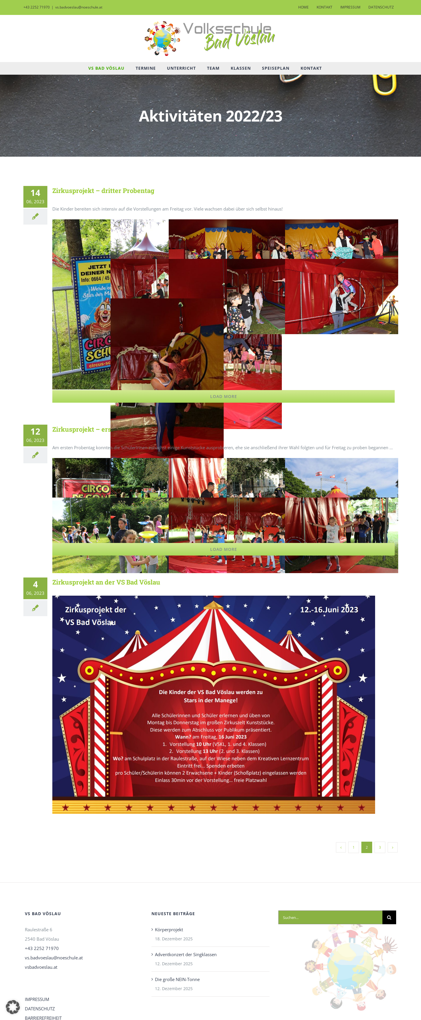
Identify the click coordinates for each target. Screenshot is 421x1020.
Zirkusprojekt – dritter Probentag (103, 190)
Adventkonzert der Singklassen (186, 954)
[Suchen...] (330, 917)
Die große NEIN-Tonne (177, 979)
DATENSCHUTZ (40, 1009)
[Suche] (389, 917)
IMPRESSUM (37, 999)
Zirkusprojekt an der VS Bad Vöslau (106, 582)
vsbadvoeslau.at (41, 967)
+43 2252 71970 (42, 948)
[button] (13, 1007)
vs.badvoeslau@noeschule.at (78, 7)
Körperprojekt (169, 929)
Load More (223, 396)
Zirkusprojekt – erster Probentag (102, 429)
